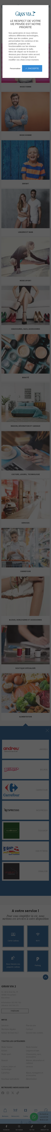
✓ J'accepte (32, 68)
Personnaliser (15, 68)
